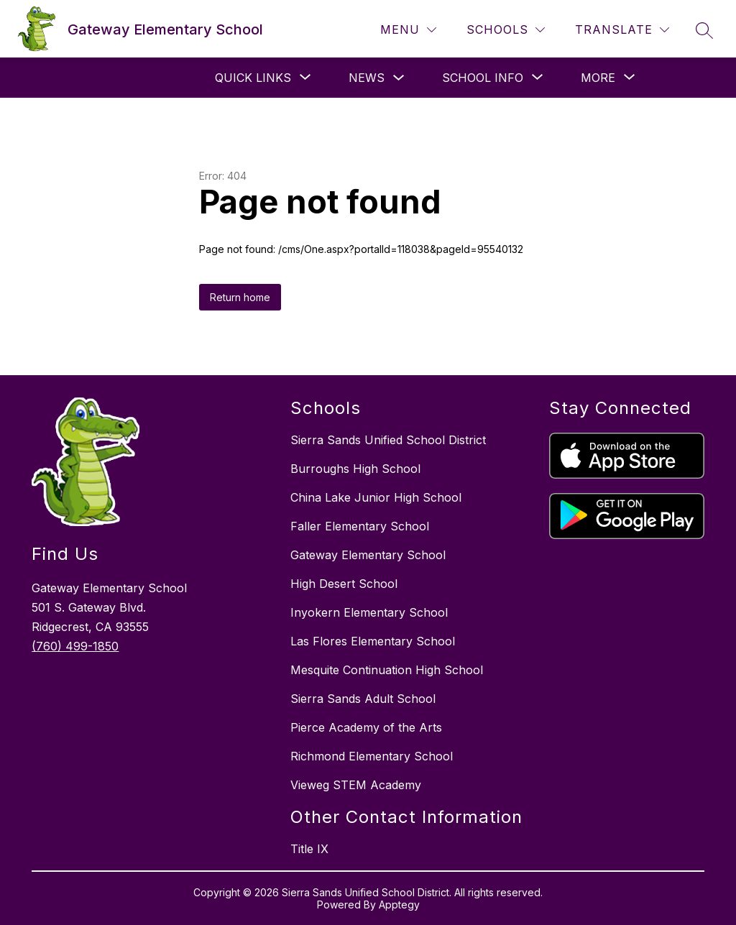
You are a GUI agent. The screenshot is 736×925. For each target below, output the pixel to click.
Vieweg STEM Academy (355, 785)
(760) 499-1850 (75, 646)
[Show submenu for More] (598, 77)
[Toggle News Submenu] (399, 78)
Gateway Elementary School (368, 555)
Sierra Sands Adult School (363, 698)
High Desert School (343, 583)
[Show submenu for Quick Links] (253, 77)
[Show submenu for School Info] (482, 77)
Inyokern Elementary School (369, 612)
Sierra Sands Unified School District (388, 440)
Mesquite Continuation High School (386, 670)
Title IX (309, 849)
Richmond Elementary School (371, 756)
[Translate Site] (622, 30)
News (367, 77)
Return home (240, 297)
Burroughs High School (355, 468)
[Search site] (704, 30)
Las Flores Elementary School (372, 641)
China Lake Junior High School (375, 497)
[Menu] (408, 30)
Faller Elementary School (359, 526)
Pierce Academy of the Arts (366, 727)
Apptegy (399, 904)
